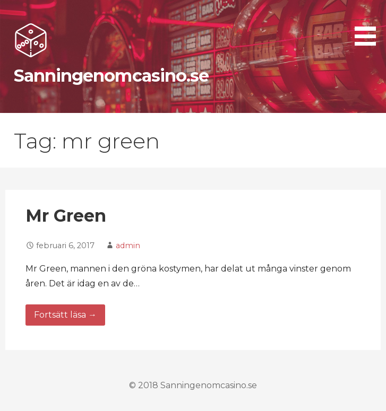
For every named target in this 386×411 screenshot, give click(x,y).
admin (128, 245)
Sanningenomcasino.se (111, 75)
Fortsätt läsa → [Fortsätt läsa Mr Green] (65, 315)
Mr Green (65, 215)
